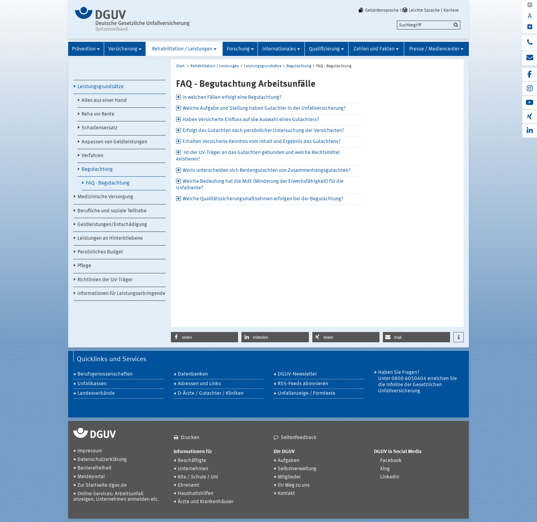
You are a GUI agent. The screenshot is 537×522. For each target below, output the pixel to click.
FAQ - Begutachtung (107, 183)
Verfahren (92, 155)
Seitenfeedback (298, 437)
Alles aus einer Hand (104, 100)
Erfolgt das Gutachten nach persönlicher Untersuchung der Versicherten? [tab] (263, 130)
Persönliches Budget (100, 252)
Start (180, 66)
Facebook (391, 460)
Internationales (279, 49)
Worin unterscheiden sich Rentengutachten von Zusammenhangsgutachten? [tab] (267, 170)
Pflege (84, 266)
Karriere (451, 10)
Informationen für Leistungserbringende (121, 293)
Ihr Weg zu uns (294, 485)
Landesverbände (96, 393)
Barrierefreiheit (94, 468)
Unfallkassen (92, 384)
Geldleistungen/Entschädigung (112, 224)
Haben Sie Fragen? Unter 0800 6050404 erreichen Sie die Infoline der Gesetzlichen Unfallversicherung (417, 382)
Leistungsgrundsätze (100, 87)
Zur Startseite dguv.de (102, 485)
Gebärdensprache (378, 10)
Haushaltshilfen (195, 493)
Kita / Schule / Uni (198, 477)
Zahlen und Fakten (374, 49)
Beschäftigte (192, 460)
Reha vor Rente (98, 114)
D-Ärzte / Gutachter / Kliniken (210, 393)
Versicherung (122, 49)
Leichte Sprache (420, 10)
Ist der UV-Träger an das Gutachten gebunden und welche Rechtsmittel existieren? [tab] (258, 156)
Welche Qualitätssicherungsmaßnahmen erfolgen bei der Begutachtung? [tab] (263, 199)
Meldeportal (91, 476)
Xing (385, 469)
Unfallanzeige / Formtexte (306, 393)
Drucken (190, 437)
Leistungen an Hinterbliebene (110, 238)
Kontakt (286, 493)
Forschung (238, 49)
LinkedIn (389, 477)
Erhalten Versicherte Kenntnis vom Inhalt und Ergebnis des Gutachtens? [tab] (262, 141)
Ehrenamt (188, 485)
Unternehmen (193, 469)
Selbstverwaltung (297, 469)
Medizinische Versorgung (105, 197)
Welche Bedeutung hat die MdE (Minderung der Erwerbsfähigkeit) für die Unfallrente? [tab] (260, 185)
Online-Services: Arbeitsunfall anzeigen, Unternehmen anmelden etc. (116, 496)
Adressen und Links (199, 384)
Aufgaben (288, 460)
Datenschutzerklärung (102, 459)
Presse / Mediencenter (434, 49)
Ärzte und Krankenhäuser (206, 502)
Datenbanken (193, 374)
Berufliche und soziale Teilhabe (112, 211)
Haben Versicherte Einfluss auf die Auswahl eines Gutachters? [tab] (251, 119)
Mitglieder (289, 477)
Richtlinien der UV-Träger (105, 280)
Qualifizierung (324, 49)
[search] (428, 25)
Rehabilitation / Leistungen (182, 49)
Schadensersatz (99, 128)
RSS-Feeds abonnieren (303, 384)
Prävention (84, 49)
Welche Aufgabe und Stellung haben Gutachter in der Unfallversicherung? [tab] (264, 108)
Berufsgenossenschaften (105, 374)
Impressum (89, 451)
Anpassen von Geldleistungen (114, 142)
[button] (204, 337)
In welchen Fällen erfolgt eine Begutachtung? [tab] (232, 97)
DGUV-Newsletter (297, 374)
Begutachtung (97, 169)
